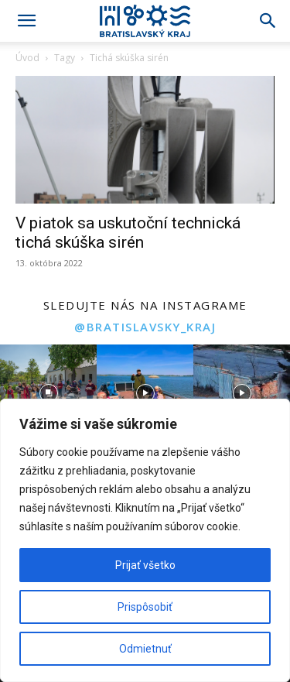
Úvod (27, 57)
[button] (26, 21)
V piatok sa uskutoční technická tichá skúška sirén (128, 233)
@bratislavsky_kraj (145, 326)
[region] (145, 540)
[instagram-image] (48, 392)
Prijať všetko (145, 565)
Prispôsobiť (145, 607)
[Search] (268, 21)
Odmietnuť (145, 649)
